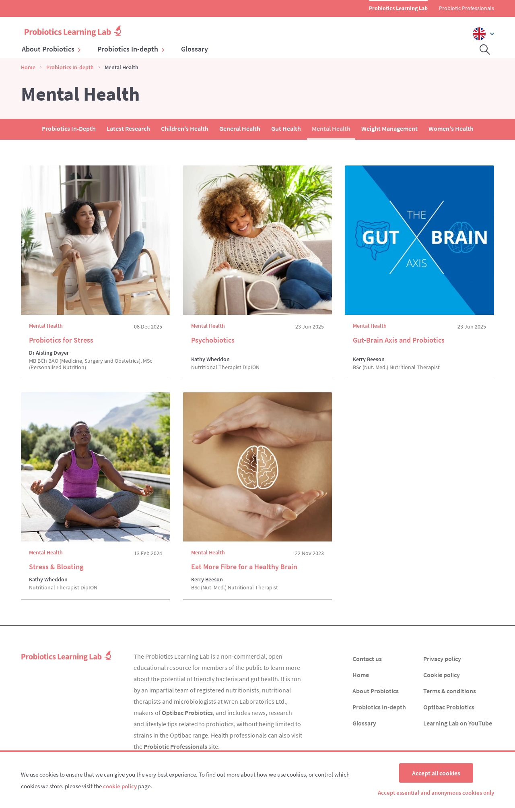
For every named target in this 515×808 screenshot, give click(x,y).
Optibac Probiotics (187, 713)
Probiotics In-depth (131, 49)
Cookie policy (441, 675)
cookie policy (120, 786)
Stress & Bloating (56, 566)
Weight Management (389, 128)
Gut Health (286, 128)
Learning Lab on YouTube (457, 723)
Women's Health (451, 128)
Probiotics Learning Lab (398, 8)
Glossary (194, 49)
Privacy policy (442, 659)
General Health (239, 128)
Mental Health (331, 128)
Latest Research (128, 128)
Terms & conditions (449, 691)
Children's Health (184, 128)
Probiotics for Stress (61, 340)
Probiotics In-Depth (69, 128)
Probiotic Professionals (466, 8)
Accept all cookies (436, 773)
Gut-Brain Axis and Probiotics (399, 340)
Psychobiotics (213, 340)
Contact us (367, 659)
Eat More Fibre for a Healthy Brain (244, 566)
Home (28, 67)
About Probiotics (51, 49)
